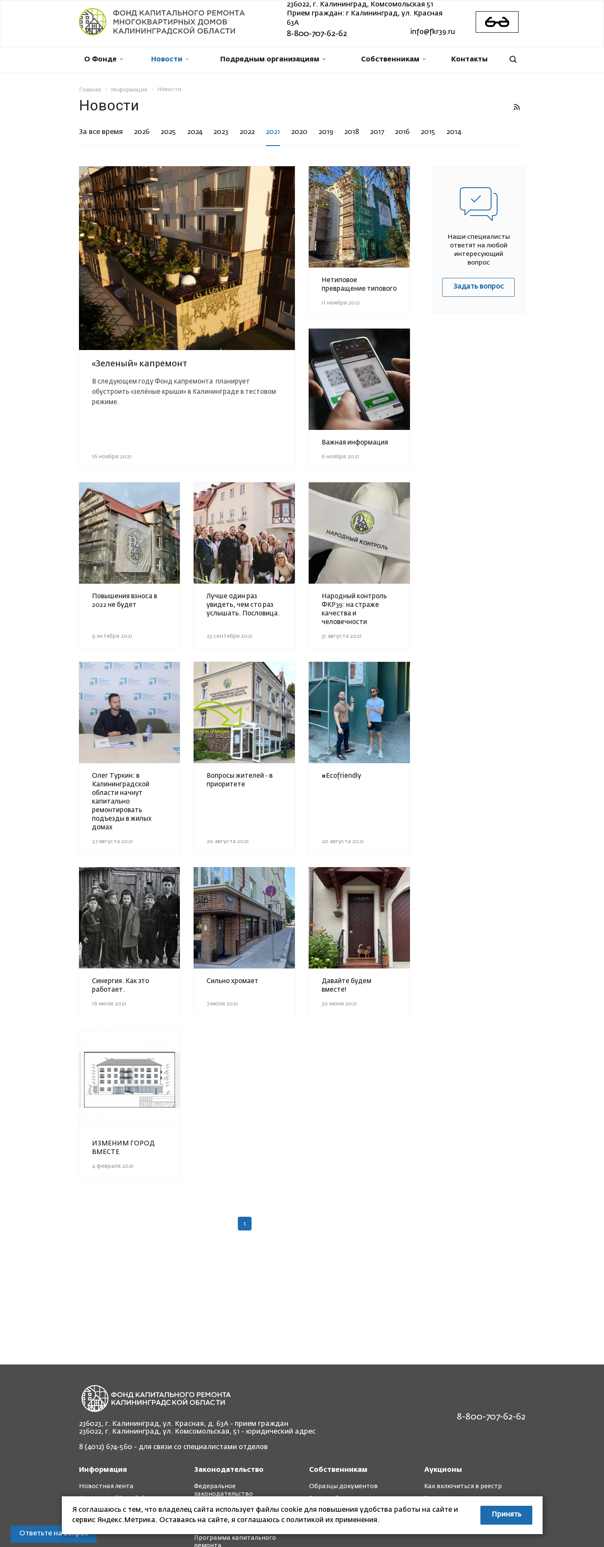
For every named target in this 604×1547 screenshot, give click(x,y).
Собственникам (393, 59)
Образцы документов (343, 1486)
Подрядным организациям (273, 59)
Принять (506, 1514)
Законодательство (229, 1470)
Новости (170, 59)
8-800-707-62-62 (317, 34)
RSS (516, 107)
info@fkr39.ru (432, 32)
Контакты (469, 59)
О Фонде (103, 59)
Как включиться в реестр (463, 1486)
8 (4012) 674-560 (105, 1447)
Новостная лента (106, 1486)
